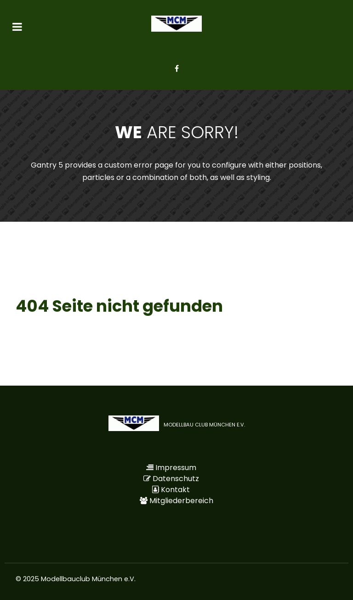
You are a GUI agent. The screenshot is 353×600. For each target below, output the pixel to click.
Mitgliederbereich (181, 500)
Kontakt (175, 489)
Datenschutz (176, 478)
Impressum (175, 467)
